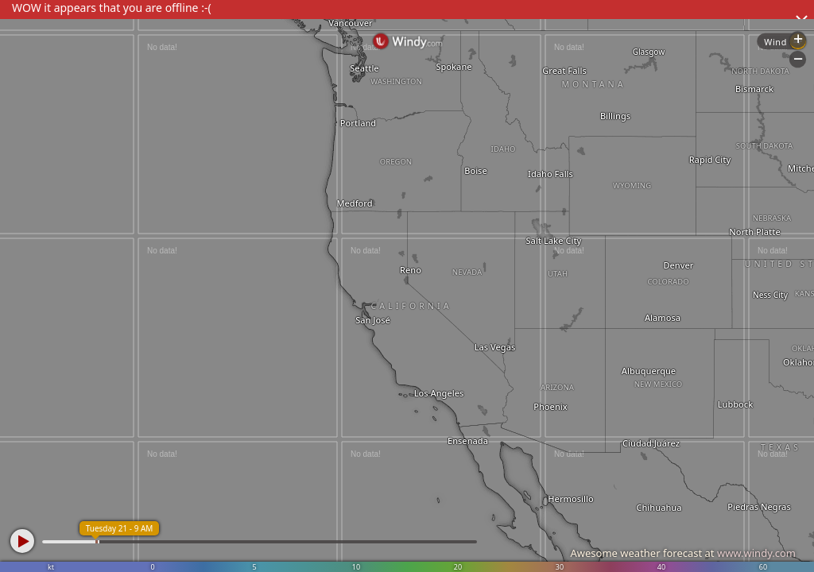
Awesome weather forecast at (683, 553)
